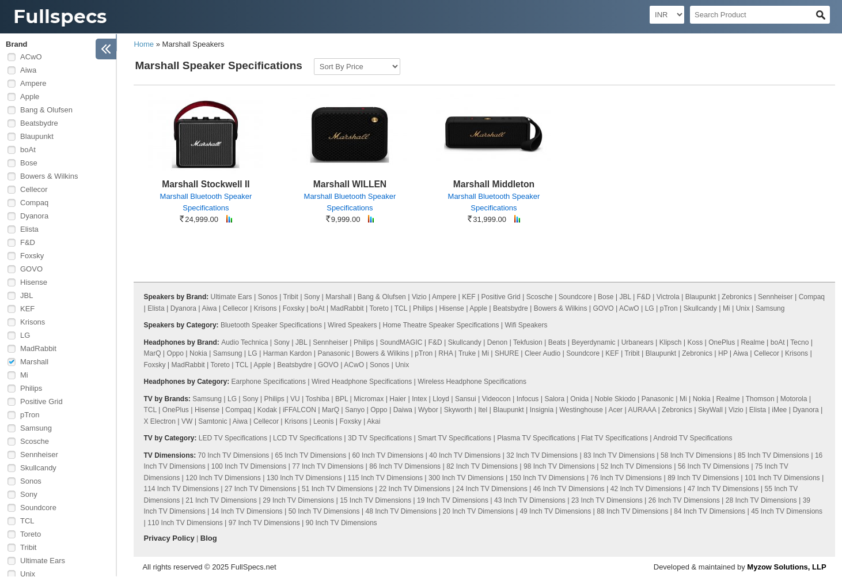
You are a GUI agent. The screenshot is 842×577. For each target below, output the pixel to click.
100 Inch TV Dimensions (249, 466)
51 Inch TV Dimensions (337, 489)
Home (144, 44)
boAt (28, 149)
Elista (29, 229)
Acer (615, 410)
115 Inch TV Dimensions (385, 478)
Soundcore (38, 507)
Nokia (198, 353)
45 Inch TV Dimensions (786, 511)
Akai (373, 421)
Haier (397, 399)
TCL (27, 520)
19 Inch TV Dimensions (452, 500)
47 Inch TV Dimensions (723, 489)
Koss (695, 342)
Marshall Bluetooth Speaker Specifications (206, 202)
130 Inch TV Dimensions (304, 478)
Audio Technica (244, 342)
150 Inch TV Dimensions (547, 478)
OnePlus (721, 342)
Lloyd (441, 399)
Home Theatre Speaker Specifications (441, 325)
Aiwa (28, 70)
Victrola (668, 297)
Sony (28, 494)
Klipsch (670, 342)
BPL (341, 399)
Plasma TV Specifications (536, 438)
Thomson (760, 399)
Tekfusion (528, 342)
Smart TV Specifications (454, 438)
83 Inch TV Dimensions (619, 455)
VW (186, 421)
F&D (27, 242)
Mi (24, 375)
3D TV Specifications (380, 438)
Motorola (793, 399)
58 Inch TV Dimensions (696, 455)
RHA (445, 353)
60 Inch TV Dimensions (387, 455)
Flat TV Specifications (614, 438)
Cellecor (34, 189)
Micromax (369, 399)
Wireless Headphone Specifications (472, 382)
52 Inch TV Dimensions (636, 466)
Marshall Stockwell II (206, 184)
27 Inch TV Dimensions (260, 489)
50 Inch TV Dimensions (324, 511)
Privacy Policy (169, 538)
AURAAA (642, 410)
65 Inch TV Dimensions (310, 455)
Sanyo (355, 410)
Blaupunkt (37, 136)
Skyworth (458, 410)
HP (722, 353)
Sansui (465, 399)
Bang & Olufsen (46, 109)
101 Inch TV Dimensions (782, 478)
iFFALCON (299, 410)
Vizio (419, 297)
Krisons (32, 322)
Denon (497, 342)
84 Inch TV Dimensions (709, 511)
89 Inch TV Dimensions (703, 478)
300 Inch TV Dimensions (466, 478)
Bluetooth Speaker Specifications (271, 325)
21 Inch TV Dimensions (221, 500)
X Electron (160, 421)
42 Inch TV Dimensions (646, 489)
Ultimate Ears (42, 560)
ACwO (31, 56)
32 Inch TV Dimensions (542, 455)
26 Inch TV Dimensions (684, 500)
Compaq (34, 202)
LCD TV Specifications (307, 438)
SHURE (507, 353)
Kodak (267, 410)
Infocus (528, 399)
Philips (31, 388)
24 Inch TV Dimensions (492, 489)
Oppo (175, 353)
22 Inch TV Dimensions (414, 489)
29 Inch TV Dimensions (298, 500)
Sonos (30, 481)
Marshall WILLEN (349, 184)
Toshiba (317, 399)
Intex (419, 399)
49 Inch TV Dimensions (555, 511)
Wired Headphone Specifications (362, 382)
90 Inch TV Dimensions (341, 523)
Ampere (33, 83)
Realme (752, 342)
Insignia (541, 410)
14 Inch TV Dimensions (247, 511)
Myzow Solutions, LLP (786, 567)
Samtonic (212, 421)
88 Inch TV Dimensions (632, 511)
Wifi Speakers (526, 325)
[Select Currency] (667, 15)
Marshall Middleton (493, 184)
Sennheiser (39, 454)
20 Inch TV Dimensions (478, 511)
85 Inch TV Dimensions (773, 455)
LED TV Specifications (233, 438)
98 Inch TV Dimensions (559, 466)
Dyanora (34, 216)
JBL (26, 295)
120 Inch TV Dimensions (223, 478)
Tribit (28, 547)
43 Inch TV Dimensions (530, 500)
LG (25, 335)
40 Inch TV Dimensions (464, 455)
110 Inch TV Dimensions (185, 523)
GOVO (31, 269)
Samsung (36, 428)
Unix (743, 308)
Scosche (34, 441)
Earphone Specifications (269, 382)
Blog (208, 538)
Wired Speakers (352, 325)
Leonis (323, 421)
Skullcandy (38, 467)
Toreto (30, 534)
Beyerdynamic (594, 342)
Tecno (799, 342)
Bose (28, 163)
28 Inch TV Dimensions (761, 500)
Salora (554, 399)
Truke (467, 353)
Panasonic (333, 353)
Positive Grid (41, 401)
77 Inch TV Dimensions (327, 466)
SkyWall (710, 410)
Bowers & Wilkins (49, 176)
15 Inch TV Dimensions (375, 500)
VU (295, 399)
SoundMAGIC (401, 342)
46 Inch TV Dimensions (569, 489)
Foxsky (32, 255)
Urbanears (637, 342)
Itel (482, 410)
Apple (29, 96)
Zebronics (737, 297)
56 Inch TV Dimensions (713, 466)
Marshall (34, 361)
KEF (27, 308)
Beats (557, 342)
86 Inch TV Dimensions (405, 466)
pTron (29, 414)
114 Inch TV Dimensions (181, 489)
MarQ (152, 353)
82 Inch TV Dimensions (482, 466)
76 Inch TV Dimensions (626, 478)
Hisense (33, 282)
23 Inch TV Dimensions (607, 500)
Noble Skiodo (614, 399)
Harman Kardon (287, 353)
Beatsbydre (39, 123)
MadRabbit (38, 348)
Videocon (496, 399)
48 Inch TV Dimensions (401, 511)
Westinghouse (581, 410)
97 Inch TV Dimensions (264, 523)
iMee (779, 410)
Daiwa (402, 410)
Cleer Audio (542, 353)
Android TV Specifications (692, 438)
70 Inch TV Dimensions (234, 455)
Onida (579, 399)
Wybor (428, 410)
